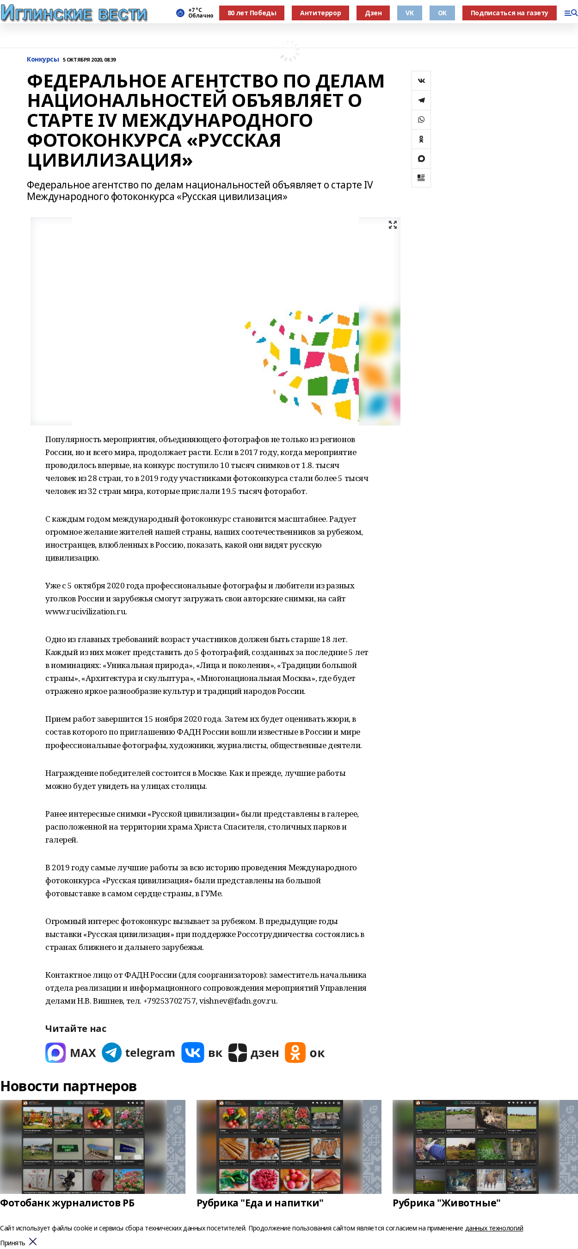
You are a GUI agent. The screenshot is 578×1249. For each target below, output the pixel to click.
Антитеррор (320, 12)
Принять (12, 1243)
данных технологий (494, 1228)
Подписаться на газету (509, 12)
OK (442, 12)
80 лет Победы (252, 12)
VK (409, 12)
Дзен (373, 12)
